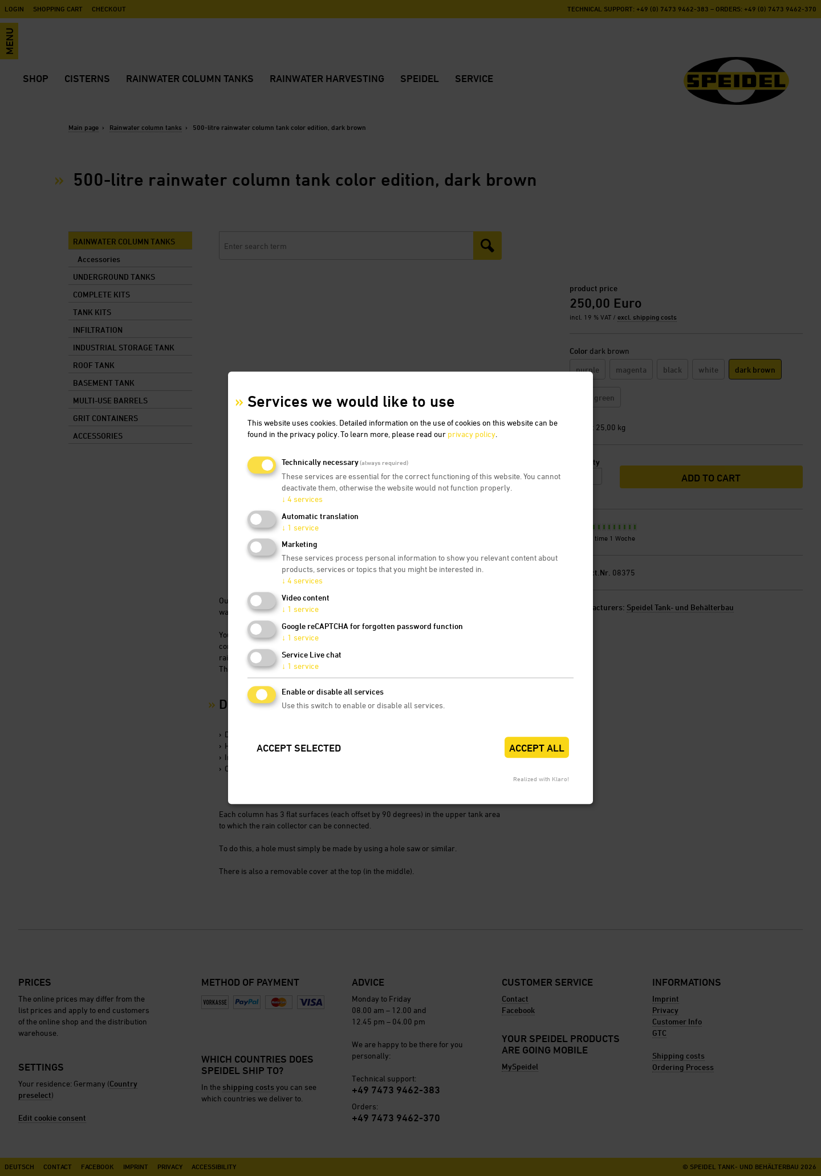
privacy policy (471, 434)
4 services (302, 499)
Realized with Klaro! (541, 779)
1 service (300, 527)
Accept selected (299, 748)
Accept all (536, 748)
